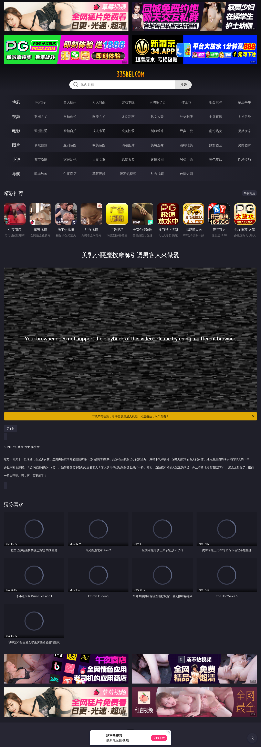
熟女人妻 (157, 116)
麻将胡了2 (157, 102)
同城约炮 (40, 173)
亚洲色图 (69, 145)
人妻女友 (98, 159)
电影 (16, 130)
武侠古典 (128, 159)
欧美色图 (98, 145)
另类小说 (186, 159)
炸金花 (186, 102)
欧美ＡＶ (98, 116)
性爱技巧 (244, 159)
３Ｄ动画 (128, 116)
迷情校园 (157, 159)
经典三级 (186, 131)
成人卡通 (98, 131)
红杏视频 (157, 173)
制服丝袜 (157, 131)
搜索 (183, 84)
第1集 (10, 428)
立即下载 (159, 738)
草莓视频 (98, 173)
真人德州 (69, 102)
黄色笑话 (215, 159)
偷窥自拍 (40, 145)
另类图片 (244, 145)
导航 (16, 173)
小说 (16, 159)
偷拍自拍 (69, 131)
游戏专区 (128, 102)
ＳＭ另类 (244, 116)
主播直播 (215, 116)
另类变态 (244, 131)
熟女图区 (215, 145)
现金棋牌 (215, 102)
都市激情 (40, 159)
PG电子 (40, 102)
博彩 (16, 102)
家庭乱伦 (69, 159)
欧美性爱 (128, 131)
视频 (16, 116)
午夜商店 (69, 173)
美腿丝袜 (157, 145)
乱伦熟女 (215, 131)
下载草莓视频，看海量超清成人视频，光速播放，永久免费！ (173, 416)
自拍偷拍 (69, 116)
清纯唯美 (186, 145)
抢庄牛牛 (244, 102)
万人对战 (98, 102)
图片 (16, 145)
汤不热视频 (128, 173)
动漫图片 (128, 145)
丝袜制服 (186, 116)
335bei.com (130, 74)
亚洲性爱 (40, 131)
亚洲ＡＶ (40, 116)
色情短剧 (186, 173)
